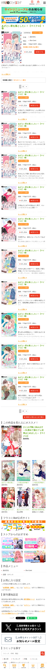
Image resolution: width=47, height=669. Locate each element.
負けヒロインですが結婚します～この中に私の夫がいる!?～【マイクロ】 (23, 510)
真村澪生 (33, 37)
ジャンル (34, 659)
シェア (12, 618)
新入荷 (6, 659)
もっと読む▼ (6, 74)
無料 (5, 662)
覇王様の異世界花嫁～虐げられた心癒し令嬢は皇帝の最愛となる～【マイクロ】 (38, 510)
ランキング (16, 659)
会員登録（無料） (9, 587)
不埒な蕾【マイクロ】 (8, 510)
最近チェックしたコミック (20, 662)
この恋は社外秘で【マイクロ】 (38, 482)
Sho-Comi (33, 40)
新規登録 (31, 3)
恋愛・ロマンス (8, 574)
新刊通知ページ (29, 599)
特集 (25, 659)
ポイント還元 (38, 32)
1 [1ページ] (20, 86)
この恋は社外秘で (23, 482)
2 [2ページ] (23, 86)
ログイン (38, 3)
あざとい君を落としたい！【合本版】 (8, 482)
